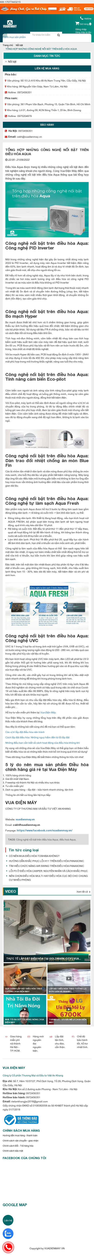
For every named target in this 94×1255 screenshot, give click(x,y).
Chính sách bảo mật (13, 1150)
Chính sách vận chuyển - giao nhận (20, 1140)
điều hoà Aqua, (67, 839)
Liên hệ (8, 1220)
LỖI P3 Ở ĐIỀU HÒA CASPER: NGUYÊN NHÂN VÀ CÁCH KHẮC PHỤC (48, 870)
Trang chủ (8, 45)
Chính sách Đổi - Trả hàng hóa (18, 1145)
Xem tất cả (83, 891)
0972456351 (24, 92)
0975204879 (24, 115)
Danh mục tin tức (47, 56)
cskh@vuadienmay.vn (29, 136)
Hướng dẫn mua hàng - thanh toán (20, 1135)
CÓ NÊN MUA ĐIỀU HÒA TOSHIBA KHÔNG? (34, 855)
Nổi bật (19, 45)
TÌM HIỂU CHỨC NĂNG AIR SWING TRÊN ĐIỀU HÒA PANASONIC (46, 865)
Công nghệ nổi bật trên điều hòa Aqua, (37, 839)
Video (10, 891)
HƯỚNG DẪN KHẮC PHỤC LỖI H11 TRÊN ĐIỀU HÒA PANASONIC (46, 860)
